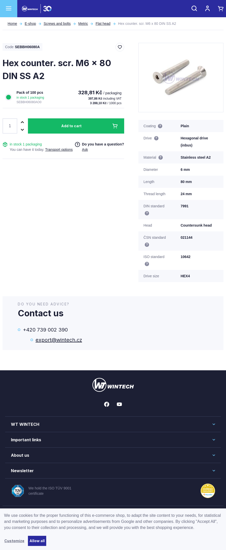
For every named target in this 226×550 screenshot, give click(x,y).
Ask (85, 150)
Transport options (59, 150)
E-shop (30, 24)
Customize (14, 541)
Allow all (37, 541)
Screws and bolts (57, 24)
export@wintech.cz (59, 340)
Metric (83, 24)
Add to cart (71, 126)
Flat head (102, 24)
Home (12, 24)
